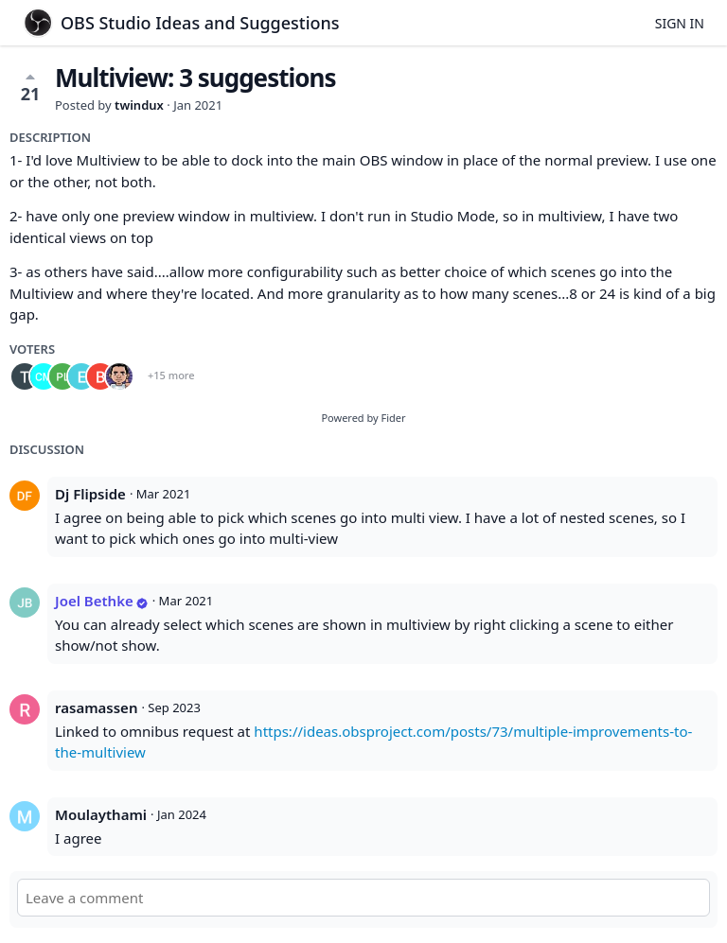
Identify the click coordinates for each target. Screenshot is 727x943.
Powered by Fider (363, 417)
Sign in (679, 23)
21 (31, 87)
